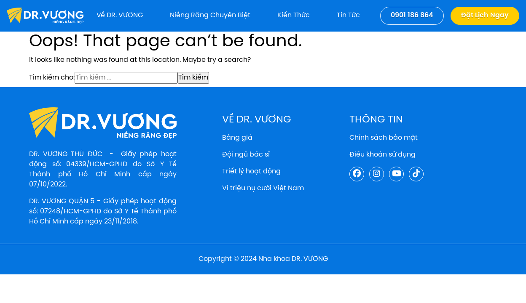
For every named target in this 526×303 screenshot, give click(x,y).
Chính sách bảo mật (383, 137)
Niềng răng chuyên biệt (210, 15)
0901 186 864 (412, 15)
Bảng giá (237, 137)
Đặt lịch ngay (485, 15)
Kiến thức (293, 15)
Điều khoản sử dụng (382, 154)
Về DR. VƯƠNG (120, 15)
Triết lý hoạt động (251, 171)
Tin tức (348, 15)
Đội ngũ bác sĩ (246, 154)
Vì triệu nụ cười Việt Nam (263, 188)
